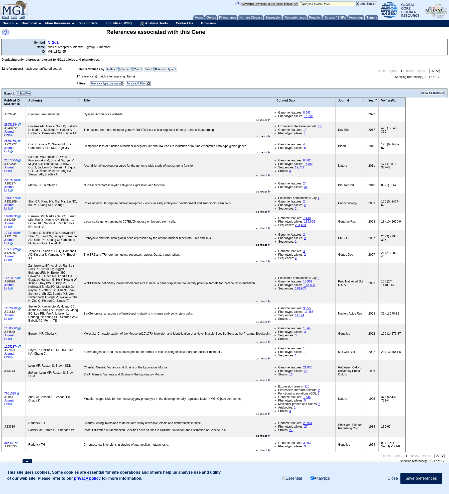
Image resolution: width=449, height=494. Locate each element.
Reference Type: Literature (105, 83)
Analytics (320, 478)
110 (307, 386)
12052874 (11, 346)
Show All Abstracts (432, 93)
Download (29, 23)
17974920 (11, 249)
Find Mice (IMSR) (118, 23)
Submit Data (88, 23)
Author (112, 69)
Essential (292, 478)
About (5, 17)
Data (148, 69)
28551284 (11, 124)
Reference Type (165, 69)
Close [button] (393, 478)
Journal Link (9, 133)
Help (14, 17)
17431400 (11, 233)
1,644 (307, 328)
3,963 (307, 443)
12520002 (11, 308)
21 (290, 430)
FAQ (22, 17)
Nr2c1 (53, 42)
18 (319, 126)
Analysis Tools (154, 23)
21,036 (307, 367)
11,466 (308, 312)
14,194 (299, 315)
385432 (9, 443)
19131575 (11, 198)
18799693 (11, 216)
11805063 (11, 328)
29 (305, 371)
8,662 (307, 160)
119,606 (309, 221)
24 (304, 183)
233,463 (300, 225)
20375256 (11, 180)
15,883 (308, 164)
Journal (126, 69)
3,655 (307, 308)
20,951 (307, 423)
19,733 (299, 167)
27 (305, 426)
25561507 (11, 141)
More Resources (57, 23)
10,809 (307, 281)
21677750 (11, 160)
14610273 (11, 278)
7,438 (307, 218)
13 (290, 374)
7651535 (10, 393)
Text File (23, 93)
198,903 (300, 288)
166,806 (309, 285)
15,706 (308, 116)
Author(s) (35, 100)
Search (8, 23)
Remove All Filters (137, 83)
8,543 (307, 112)
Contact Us (184, 23)
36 (305, 187)
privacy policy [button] (87, 478)
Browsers (208, 23)
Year (138, 69)
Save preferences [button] (421, 478)
